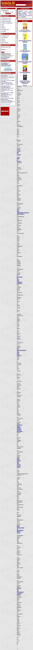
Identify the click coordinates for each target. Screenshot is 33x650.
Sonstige (3, 31)
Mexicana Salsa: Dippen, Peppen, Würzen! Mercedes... (20, 428)
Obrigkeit (26, 11)
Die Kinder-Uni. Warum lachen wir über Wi (25, 62)
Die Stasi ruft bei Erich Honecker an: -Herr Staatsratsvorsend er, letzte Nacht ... (7, 90)
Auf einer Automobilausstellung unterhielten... (23, 212)
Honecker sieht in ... (5, 87)
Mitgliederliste (4, 58)
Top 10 (3, 39)
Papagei (20, 11)
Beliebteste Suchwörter (18, 6)
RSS (27, 3)
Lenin (19, 12)
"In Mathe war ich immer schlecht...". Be (25, 82)
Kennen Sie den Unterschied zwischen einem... (20, 591)
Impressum (21, 1)
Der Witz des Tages (5, 62)
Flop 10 (3, 40)
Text (12, 12)
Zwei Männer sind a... (7, 99)
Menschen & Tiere (6, 19)
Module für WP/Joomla (6, 64)
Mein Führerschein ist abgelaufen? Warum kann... (20, 530)
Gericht (23, 16)
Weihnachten (22, 14)
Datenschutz (28, 1)
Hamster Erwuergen (27, 12)
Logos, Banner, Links (5, 65)
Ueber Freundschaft (28, 15)
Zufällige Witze (5, 36)
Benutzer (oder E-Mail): (6, 46)
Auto (2, 24)
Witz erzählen (4, 42)
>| (17, 648)
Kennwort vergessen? (6, 53)
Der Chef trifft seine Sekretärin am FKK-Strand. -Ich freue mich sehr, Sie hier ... (8, 101)
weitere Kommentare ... (6, 104)
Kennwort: (3, 49)
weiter (18, 140)
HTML (8, 12)
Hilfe (31, 3)
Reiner (30, 13)
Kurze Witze (4, 37)
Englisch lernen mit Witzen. (25, 30)
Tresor (30, 11)
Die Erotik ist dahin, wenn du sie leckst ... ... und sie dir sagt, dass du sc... (8, 77)
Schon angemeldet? (5, 57)
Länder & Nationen (6, 21)
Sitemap (24, 3)
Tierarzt (20, 15)
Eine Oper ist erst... (7, 75)
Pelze (23, 15)
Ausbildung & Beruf (6, 18)
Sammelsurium (5, 29)
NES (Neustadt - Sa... (7, 93)
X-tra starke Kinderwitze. (25, 50)
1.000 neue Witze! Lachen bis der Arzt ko (25, 41)
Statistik (16, 1)
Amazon (25, 85)
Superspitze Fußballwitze (24, 72)
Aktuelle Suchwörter (28, 6)
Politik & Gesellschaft (6, 23)
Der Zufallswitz (4, 63)
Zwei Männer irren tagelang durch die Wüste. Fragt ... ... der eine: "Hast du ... (8, 83)
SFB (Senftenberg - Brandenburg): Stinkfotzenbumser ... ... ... (7, 95)
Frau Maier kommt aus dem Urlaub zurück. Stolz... (19, 463)
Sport (2, 26)
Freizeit (3, 28)
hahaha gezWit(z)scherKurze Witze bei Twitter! (8, 69)
